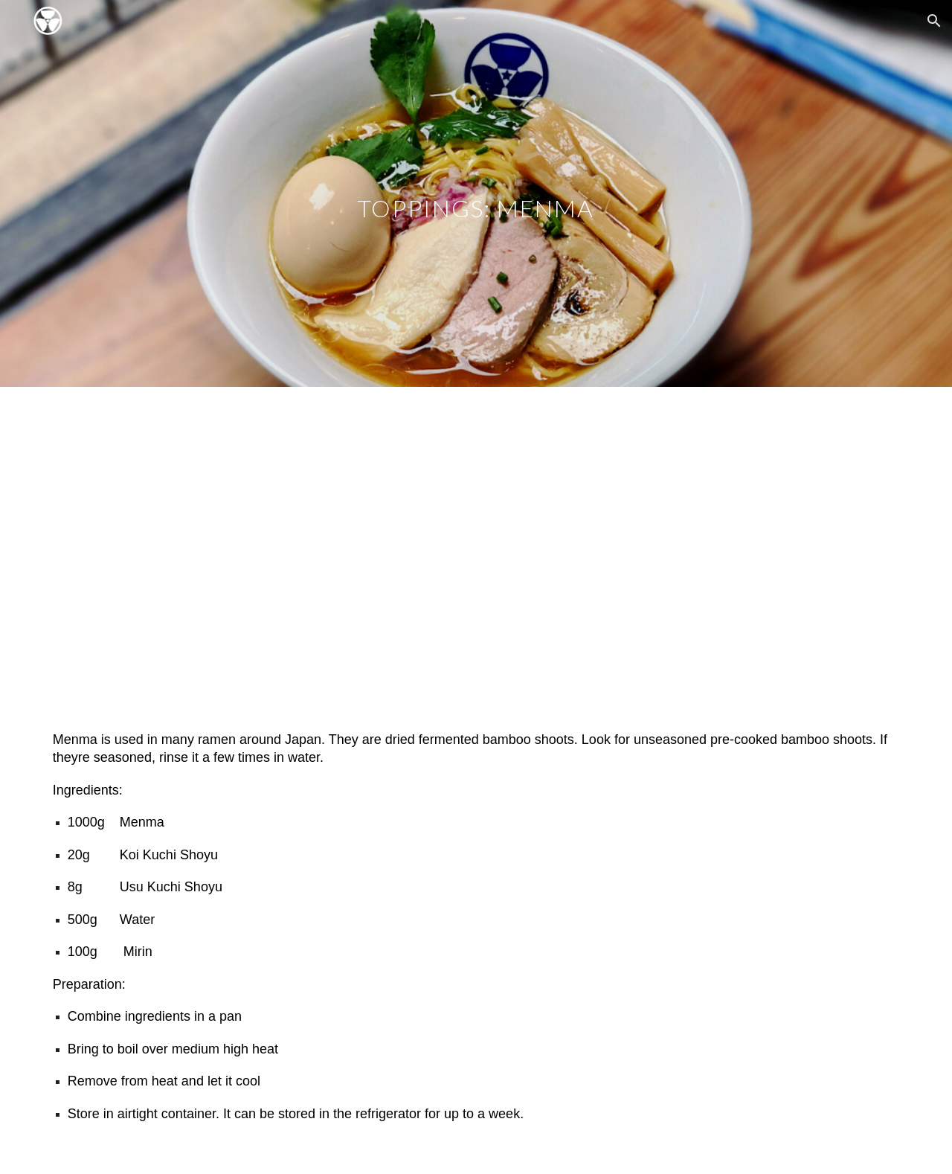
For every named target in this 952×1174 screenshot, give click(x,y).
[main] (476, 193)
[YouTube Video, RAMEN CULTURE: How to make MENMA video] (476, 547)
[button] (934, 21)
